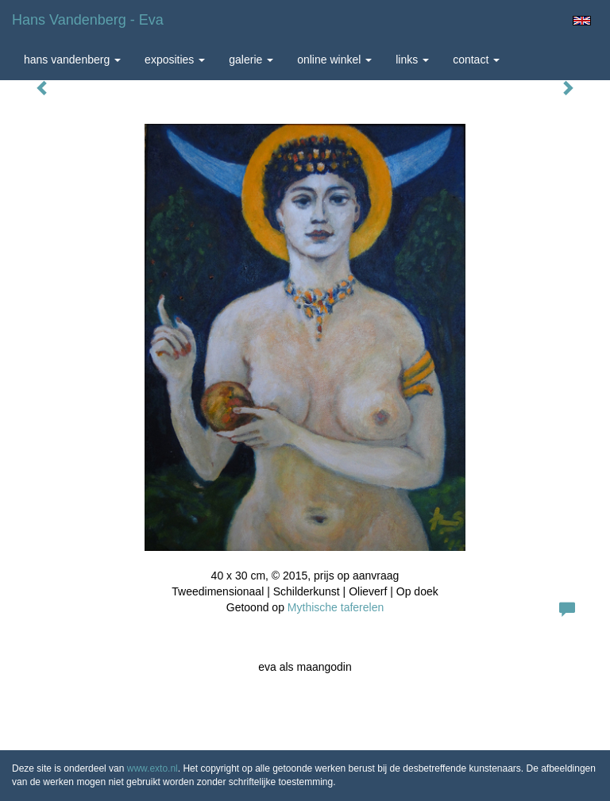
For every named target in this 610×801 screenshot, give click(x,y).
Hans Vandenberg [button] (72, 59)
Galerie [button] (251, 59)
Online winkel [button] (334, 59)
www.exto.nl (152, 768)
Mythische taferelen (336, 607)
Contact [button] (476, 59)
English (582, 20)
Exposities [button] (175, 59)
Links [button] (412, 59)
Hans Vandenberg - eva (88, 20)
